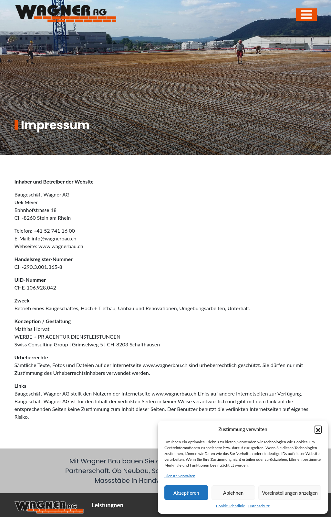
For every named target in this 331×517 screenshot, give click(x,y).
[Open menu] (306, 14)
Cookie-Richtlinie (230, 505)
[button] (318, 429)
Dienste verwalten (179, 475)
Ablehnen (233, 493)
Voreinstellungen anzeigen (290, 493)
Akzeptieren (186, 493)
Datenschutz (259, 505)
